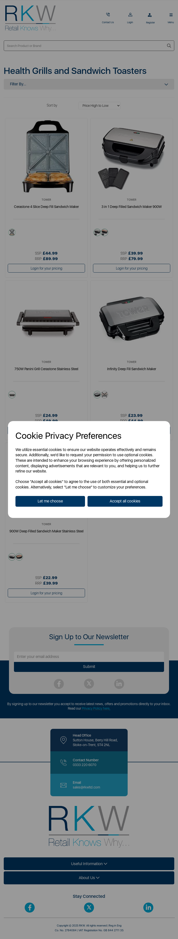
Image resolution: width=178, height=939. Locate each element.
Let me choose (50, 501)
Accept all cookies (125, 501)
